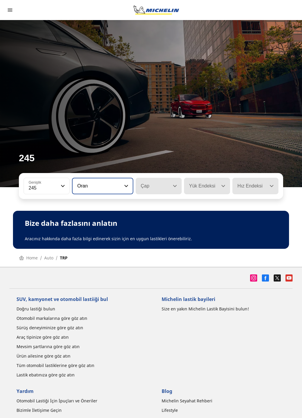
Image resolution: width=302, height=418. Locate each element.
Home (28, 258)
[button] (62, 186)
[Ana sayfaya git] (156, 10)
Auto (48, 258)
